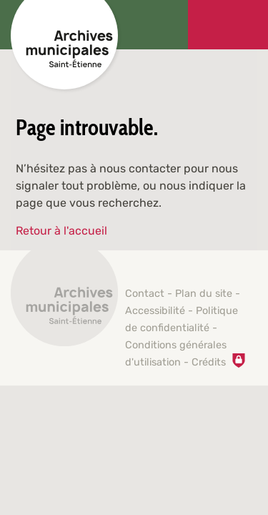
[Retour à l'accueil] (64, 300)
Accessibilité (155, 311)
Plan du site (203, 294)
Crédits (209, 362)
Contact (144, 294)
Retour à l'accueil (61, 230)
